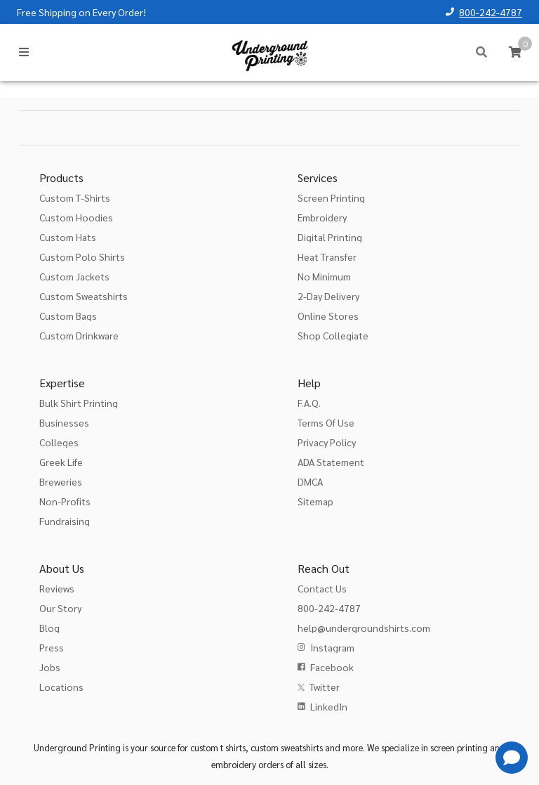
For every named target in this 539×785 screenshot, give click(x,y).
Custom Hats (67, 237)
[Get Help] (511, 757)
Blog (49, 627)
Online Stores (328, 315)
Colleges (59, 442)
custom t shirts (218, 747)
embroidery (233, 764)
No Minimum (324, 276)
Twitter (325, 686)
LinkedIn (328, 706)
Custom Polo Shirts (82, 256)
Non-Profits (65, 501)
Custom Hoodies (76, 217)
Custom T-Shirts (74, 197)
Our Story (60, 608)
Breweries (60, 481)
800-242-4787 (490, 12)
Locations (61, 686)
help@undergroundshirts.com (364, 627)
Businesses (64, 422)
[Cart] (515, 52)
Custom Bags (68, 315)
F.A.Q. (309, 402)
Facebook (332, 667)
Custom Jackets (74, 276)
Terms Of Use (326, 422)
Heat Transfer (327, 256)
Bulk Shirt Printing (78, 402)
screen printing (459, 747)
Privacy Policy (327, 442)
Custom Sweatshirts (83, 296)
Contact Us (322, 588)
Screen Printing (331, 197)
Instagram (332, 647)
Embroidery (322, 217)
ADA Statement (331, 461)
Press (51, 647)
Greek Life (61, 461)
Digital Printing (330, 237)
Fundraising (64, 520)
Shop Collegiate (333, 335)
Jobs (49, 667)
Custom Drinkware (79, 335)
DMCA (310, 481)
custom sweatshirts (287, 747)
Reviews (56, 588)
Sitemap (315, 501)
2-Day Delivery (328, 296)
